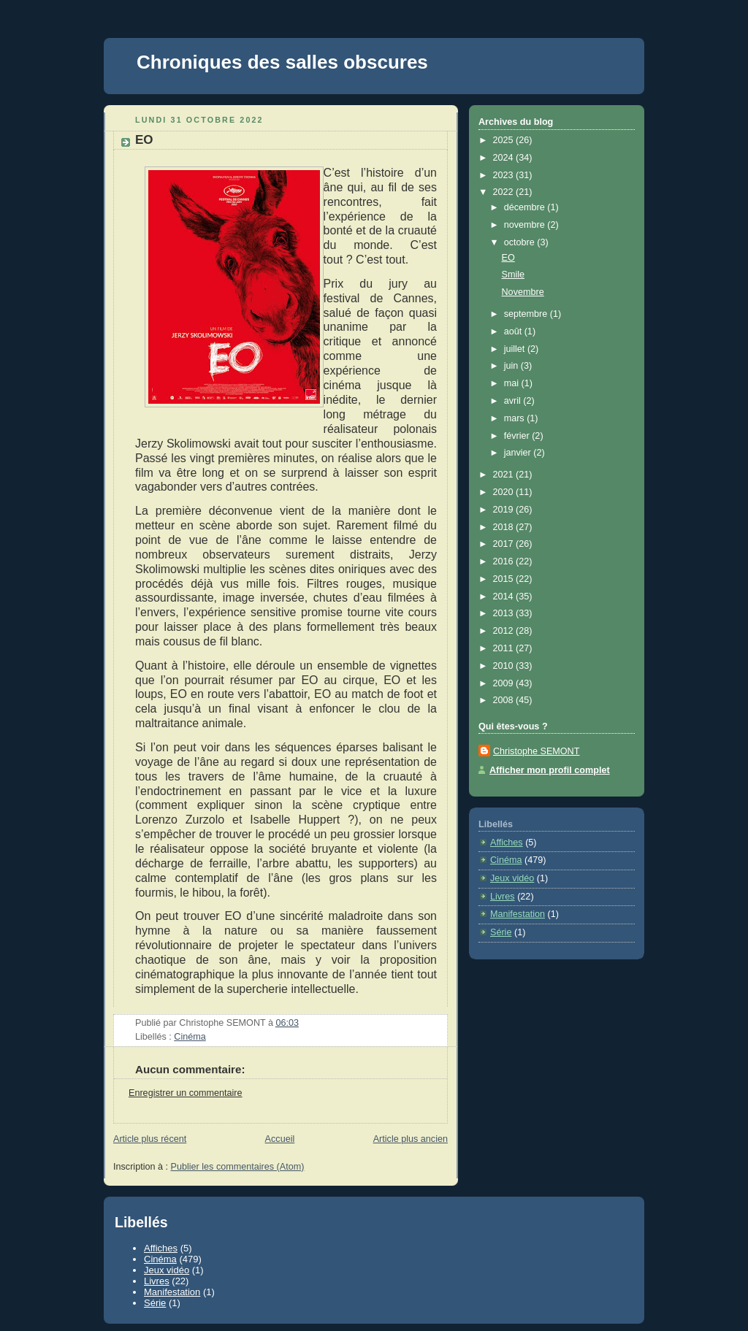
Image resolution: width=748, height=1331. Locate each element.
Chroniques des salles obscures (282, 62)
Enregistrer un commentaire (186, 1093)
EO (144, 140)
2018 (504, 527)
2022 (504, 192)
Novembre (523, 292)
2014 (504, 596)
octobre (521, 242)
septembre (527, 314)
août (514, 331)
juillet (515, 349)
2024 (504, 158)
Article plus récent (149, 1139)
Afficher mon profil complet (549, 770)
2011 (504, 648)
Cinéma (189, 1037)
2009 (504, 683)
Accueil (280, 1139)
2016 (504, 561)
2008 (504, 700)
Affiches (506, 842)
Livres (502, 896)
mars (515, 418)
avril (514, 401)
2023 (504, 175)
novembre (526, 225)
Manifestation (517, 914)
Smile (513, 274)
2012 (504, 631)
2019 (504, 510)
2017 (504, 544)
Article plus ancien (410, 1139)
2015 (504, 579)
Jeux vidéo (512, 878)
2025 (504, 140)
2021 (504, 474)
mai (513, 383)
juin (512, 366)
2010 (504, 666)
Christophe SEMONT (536, 751)
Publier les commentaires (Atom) (238, 1167)
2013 (504, 613)
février (518, 436)
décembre (526, 207)
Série (500, 932)
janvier (519, 453)
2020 (504, 492)
